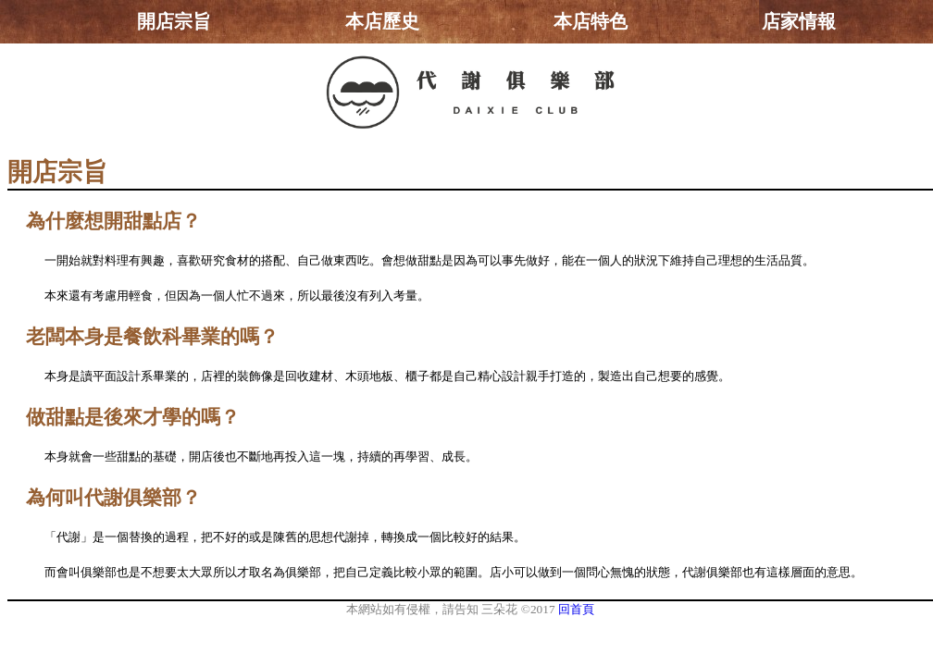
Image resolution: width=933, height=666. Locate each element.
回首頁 (576, 609)
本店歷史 (382, 21)
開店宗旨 (174, 21)
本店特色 (591, 21)
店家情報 (799, 21)
